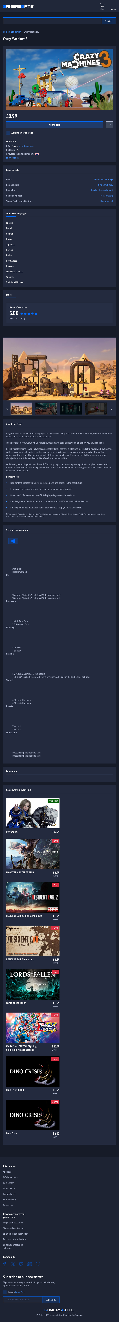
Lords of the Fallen (16, 1003)
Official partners (10, 1177)
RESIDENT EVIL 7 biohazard (20, 959)
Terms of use (9, 1188)
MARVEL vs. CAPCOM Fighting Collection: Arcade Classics (21, 1048)
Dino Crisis (12, 1133)
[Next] (111, 408)
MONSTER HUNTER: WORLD (20, 872)
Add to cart (54, 124)
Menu (113, 9)
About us (7, 1171)
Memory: (10, 627)
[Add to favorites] (109, 124)
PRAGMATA (12, 831)
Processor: (11, 601)
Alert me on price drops (22, 132)
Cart (102, 9)
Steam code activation (13, 1228)
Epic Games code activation (15, 1233)
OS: (7, 575)
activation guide (26, 146)
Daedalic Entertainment (102, 190)
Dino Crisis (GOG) (15, 1090)
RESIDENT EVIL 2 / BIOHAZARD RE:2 (24, 916)
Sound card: (11, 732)
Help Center (8, 1183)
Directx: (10, 706)
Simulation (16, 31)
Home (6, 31)
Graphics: (10, 653)
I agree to (16, 1292)
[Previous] (7, 408)
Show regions (12, 157)
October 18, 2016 (105, 184)
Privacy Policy (9, 1194)
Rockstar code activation (14, 1239)
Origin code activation (13, 1222)
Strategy (109, 179)
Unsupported (106, 201)
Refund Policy (9, 1199)
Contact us (8, 1205)
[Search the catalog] (52, 20)
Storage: (10, 680)
